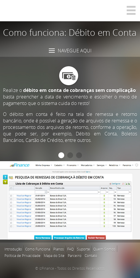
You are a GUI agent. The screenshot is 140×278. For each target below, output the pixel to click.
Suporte (83, 249)
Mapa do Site (54, 255)
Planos (58, 249)
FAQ (70, 249)
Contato (91, 255)
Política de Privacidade (22, 255)
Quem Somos (104, 249)
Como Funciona (37, 249)
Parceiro (74, 255)
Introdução (13, 249)
